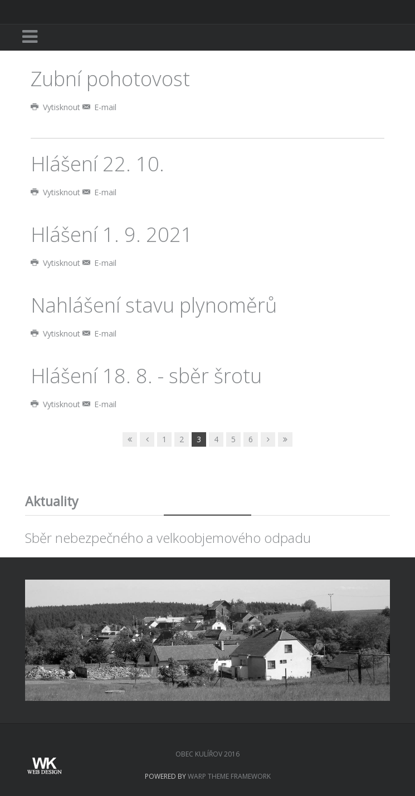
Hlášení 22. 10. (97, 163)
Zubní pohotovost (110, 78)
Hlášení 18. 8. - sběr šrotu (146, 375)
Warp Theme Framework (229, 776)
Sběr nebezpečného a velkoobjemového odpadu (168, 537)
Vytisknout (56, 107)
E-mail (99, 107)
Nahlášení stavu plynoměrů (154, 305)
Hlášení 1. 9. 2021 (112, 234)
